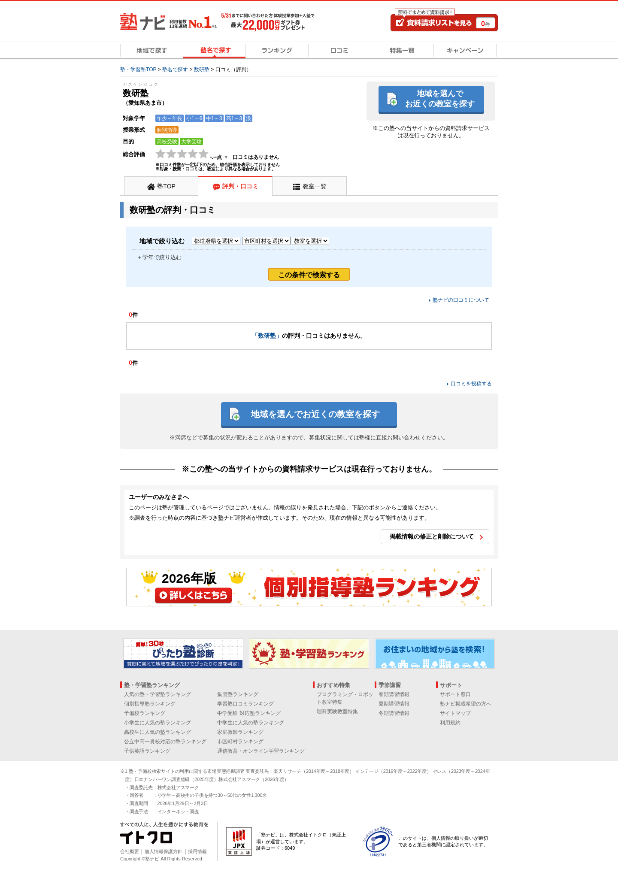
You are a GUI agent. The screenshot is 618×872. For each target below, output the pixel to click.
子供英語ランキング (147, 751)
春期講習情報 (394, 694)
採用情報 (197, 851)
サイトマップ (455, 713)
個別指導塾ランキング (150, 704)
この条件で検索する (309, 275)
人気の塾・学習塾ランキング (157, 694)
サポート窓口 (455, 694)
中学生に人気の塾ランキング (250, 723)
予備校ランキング (144, 713)
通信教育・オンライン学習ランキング (261, 751)
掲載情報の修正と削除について (432, 536)
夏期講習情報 (394, 704)
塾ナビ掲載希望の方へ (465, 704)
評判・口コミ (240, 186)
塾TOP (166, 186)
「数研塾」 (267, 335)
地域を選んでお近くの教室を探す (440, 98)
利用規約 (450, 723)
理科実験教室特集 (337, 711)
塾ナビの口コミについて (461, 300)
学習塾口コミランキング (245, 704)
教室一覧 (315, 186)
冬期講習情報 (394, 713)
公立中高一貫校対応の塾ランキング (165, 742)
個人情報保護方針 (163, 851)
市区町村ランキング (240, 742)
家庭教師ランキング (240, 732)
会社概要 (129, 851)
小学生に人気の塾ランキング (157, 723)
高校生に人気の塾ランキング (157, 732)
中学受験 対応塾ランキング (248, 713)
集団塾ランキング (237, 694)
